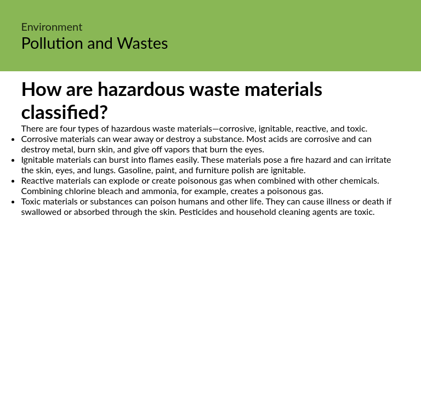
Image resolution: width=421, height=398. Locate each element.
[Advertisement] (210, 319)
